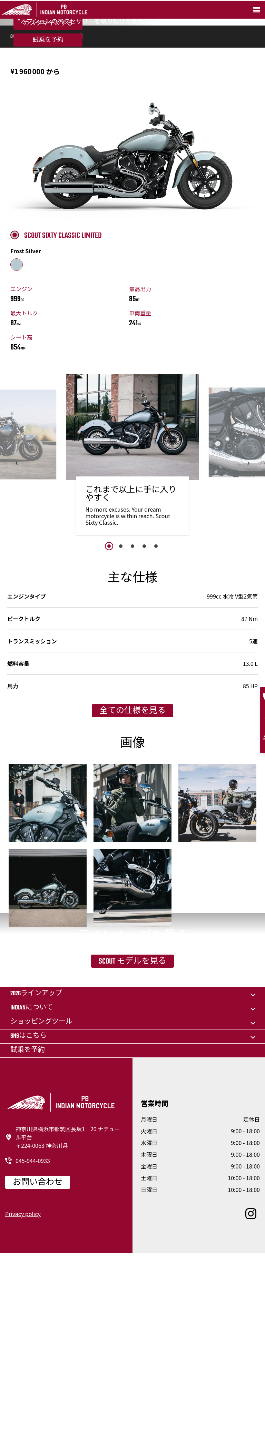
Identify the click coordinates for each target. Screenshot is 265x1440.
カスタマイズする (47, 87)
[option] (132, 561)
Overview (19, 140)
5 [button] (156, 649)
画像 (77, 140)
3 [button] (132, 649)
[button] (17, 566)
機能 (41, 140)
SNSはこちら (28, 1222)
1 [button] (109, 649)
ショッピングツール (41, 1208)
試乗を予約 (47, 103)
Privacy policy (23, 1400)
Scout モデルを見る (132, 1110)
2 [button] (121, 649)
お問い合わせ (37, 1369)
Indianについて (31, 1194)
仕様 (59, 140)
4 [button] (144, 649)
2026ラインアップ (36, 1180)
